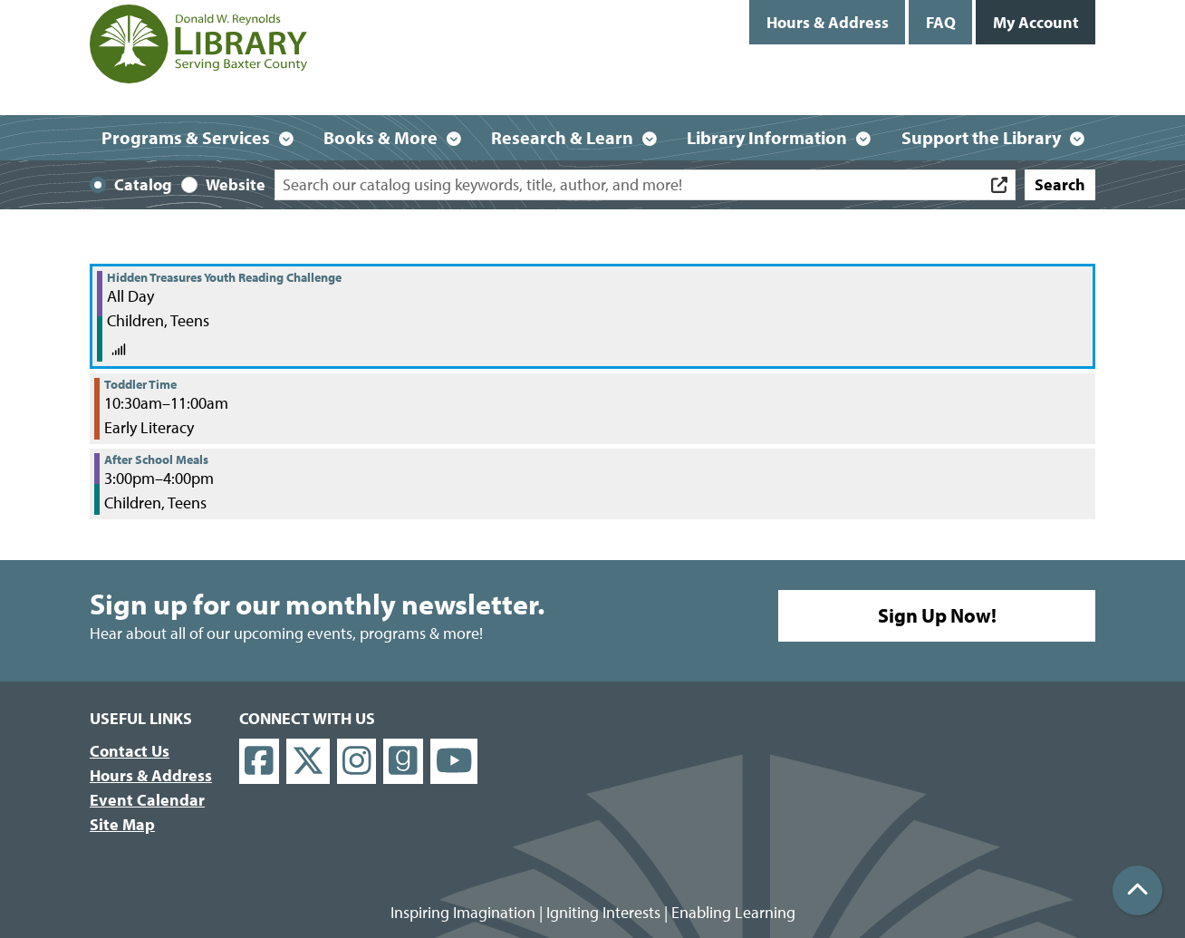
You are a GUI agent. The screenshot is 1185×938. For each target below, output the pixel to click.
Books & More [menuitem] (380, 137)
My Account (1036, 22)
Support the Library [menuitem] (981, 137)
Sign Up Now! (937, 615)
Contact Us (129, 750)
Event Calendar (147, 799)
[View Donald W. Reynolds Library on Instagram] (357, 762)
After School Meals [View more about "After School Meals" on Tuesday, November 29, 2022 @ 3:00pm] (156, 459)
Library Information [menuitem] (767, 137)
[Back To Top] (1137, 890)
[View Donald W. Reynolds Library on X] (308, 762)
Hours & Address (827, 22)
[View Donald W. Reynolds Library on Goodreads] (403, 762)
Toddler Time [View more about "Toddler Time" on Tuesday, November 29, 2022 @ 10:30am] (140, 384)
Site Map (122, 824)
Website (235, 184)
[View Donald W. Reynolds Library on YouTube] (454, 762)
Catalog (143, 184)
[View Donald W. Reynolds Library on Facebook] (259, 762)
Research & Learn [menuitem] (562, 137)
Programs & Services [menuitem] (185, 137)
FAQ (941, 22)
